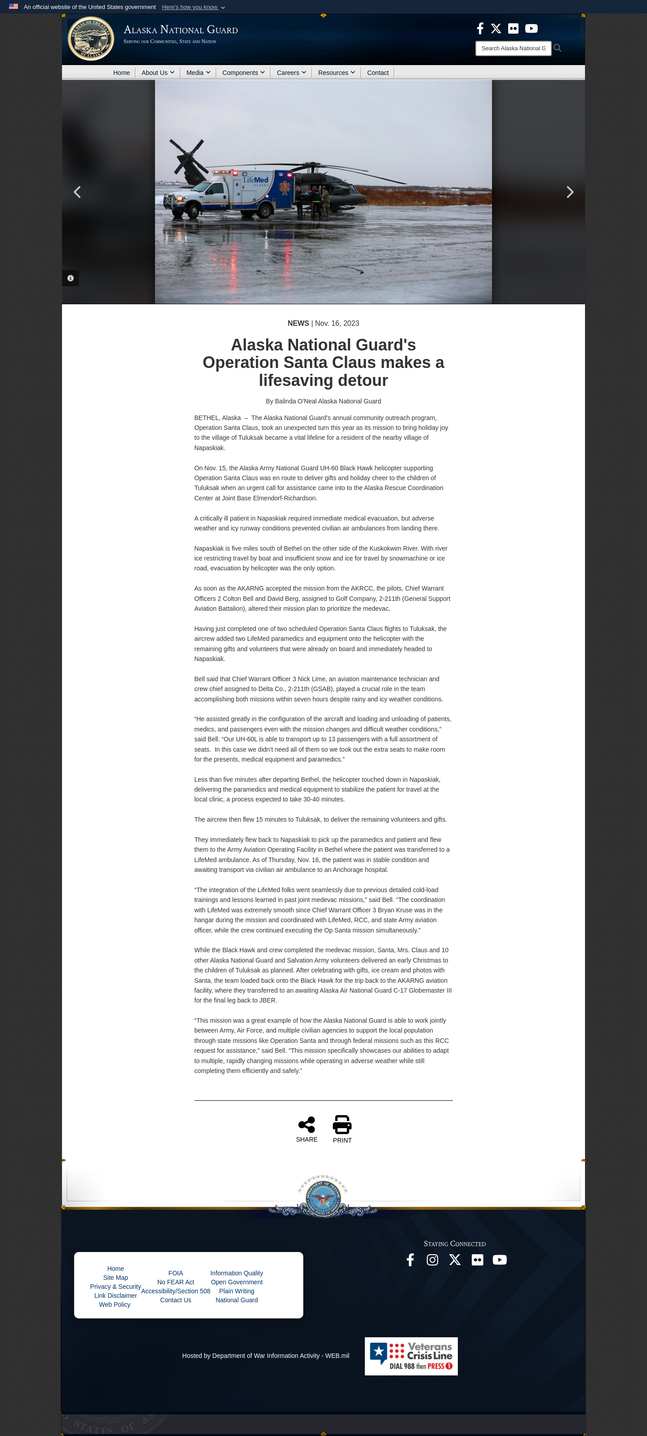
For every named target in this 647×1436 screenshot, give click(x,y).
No (162, 1282)
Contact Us (175, 1300)
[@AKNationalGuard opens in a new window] (455, 1262)
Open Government (236, 1282)
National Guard (237, 1300)
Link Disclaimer (115, 1295)
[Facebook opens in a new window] (410, 1262)
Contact (378, 72)
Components (243, 72)
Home (121, 72)
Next (569, 192)
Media (198, 72)
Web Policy (116, 1304)
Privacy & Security (116, 1286)
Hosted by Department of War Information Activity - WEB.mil (266, 1355)
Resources (336, 72)
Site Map (115, 1277)
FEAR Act (181, 1282)
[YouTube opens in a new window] (500, 1262)
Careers (291, 72)
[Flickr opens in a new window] (477, 1262)
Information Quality (236, 1273)
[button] (194, 7)
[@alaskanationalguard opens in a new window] (432, 1262)
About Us (158, 72)
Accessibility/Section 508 (175, 1291)
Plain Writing (236, 1291)
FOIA (175, 1273)
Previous (78, 192)
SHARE (307, 1129)
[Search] (513, 48)
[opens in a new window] (480, 27)
